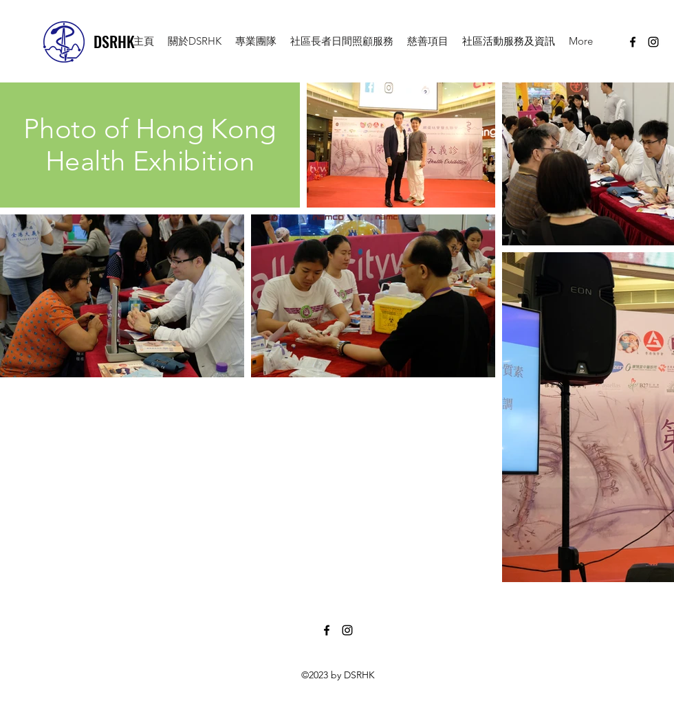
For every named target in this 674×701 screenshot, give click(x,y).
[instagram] (653, 42)
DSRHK (114, 41)
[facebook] (633, 42)
